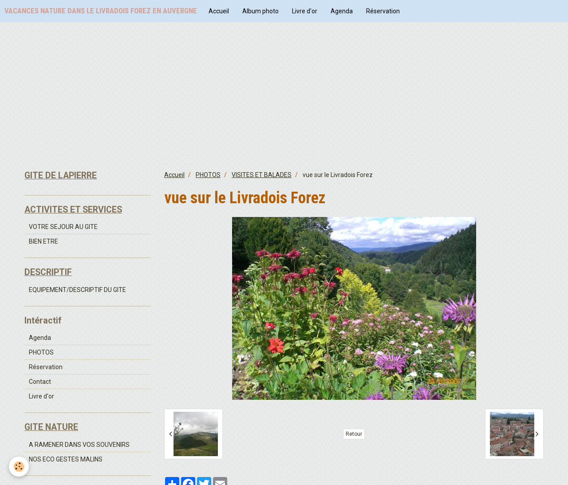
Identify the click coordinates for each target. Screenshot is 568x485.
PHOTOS (208, 174)
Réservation (383, 11)
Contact (40, 381)
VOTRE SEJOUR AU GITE (63, 226)
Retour (354, 434)
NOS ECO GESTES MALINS (66, 459)
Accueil (219, 11)
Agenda (342, 11)
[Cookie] (19, 467)
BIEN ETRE (43, 241)
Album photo (260, 11)
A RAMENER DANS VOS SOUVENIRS (79, 444)
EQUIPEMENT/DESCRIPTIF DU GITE (77, 289)
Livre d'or (304, 11)
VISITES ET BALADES (262, 174)
